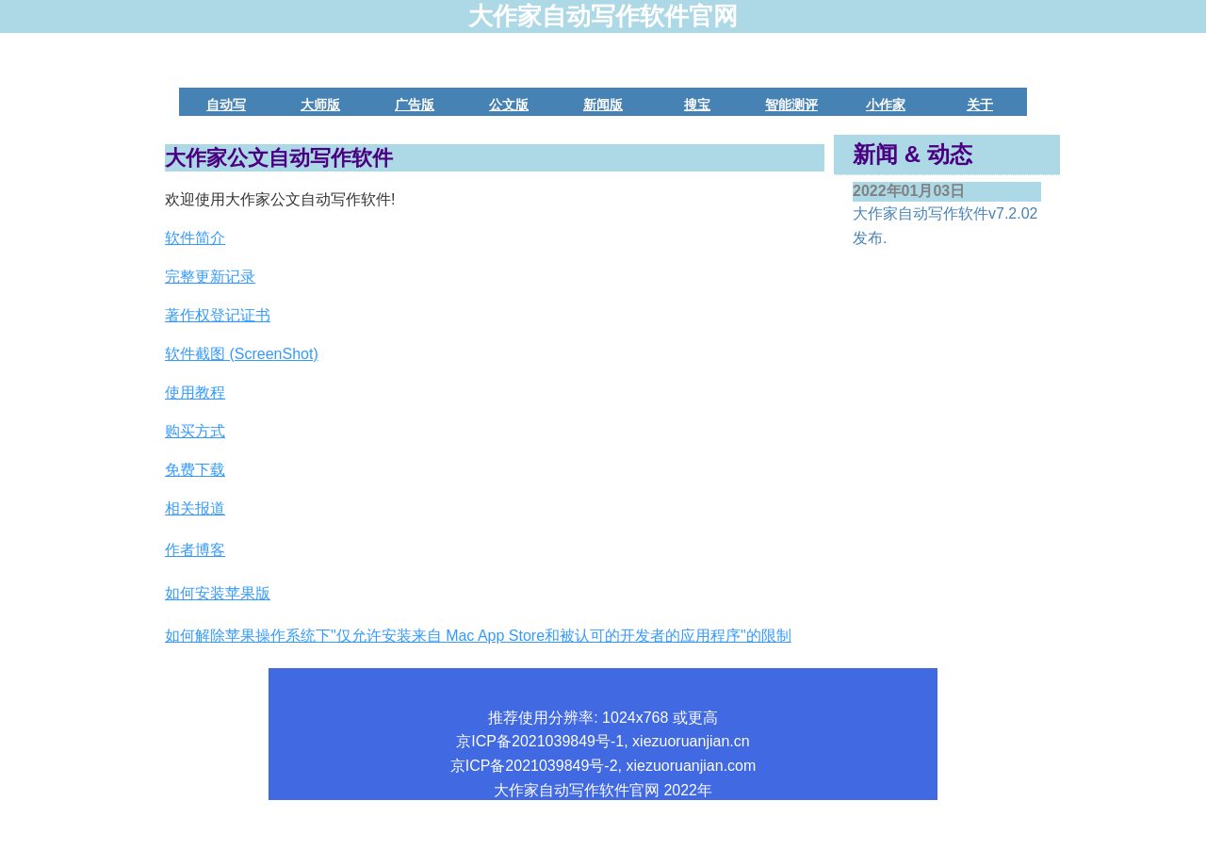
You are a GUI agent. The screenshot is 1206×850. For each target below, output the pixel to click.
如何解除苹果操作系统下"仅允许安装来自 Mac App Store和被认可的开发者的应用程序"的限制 (478, 636)
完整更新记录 (210, 277)
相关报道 (195, 508)
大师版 (320, 104)
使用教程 (195, 392)
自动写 (226, 104)
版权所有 (566, 838)
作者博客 (195, 550)
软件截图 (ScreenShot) (241, 354)
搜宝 (697, 104)
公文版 (509, 104)
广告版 (414, 104)
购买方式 (195, 431)
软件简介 (195, 238)
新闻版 (603, 104)
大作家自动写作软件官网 (603, 16)
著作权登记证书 (217, 315)
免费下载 (195, 470)
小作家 (885, 104)
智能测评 (791, 104)
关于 (980, 104)
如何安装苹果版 (217, 593)
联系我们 (640, 838)
